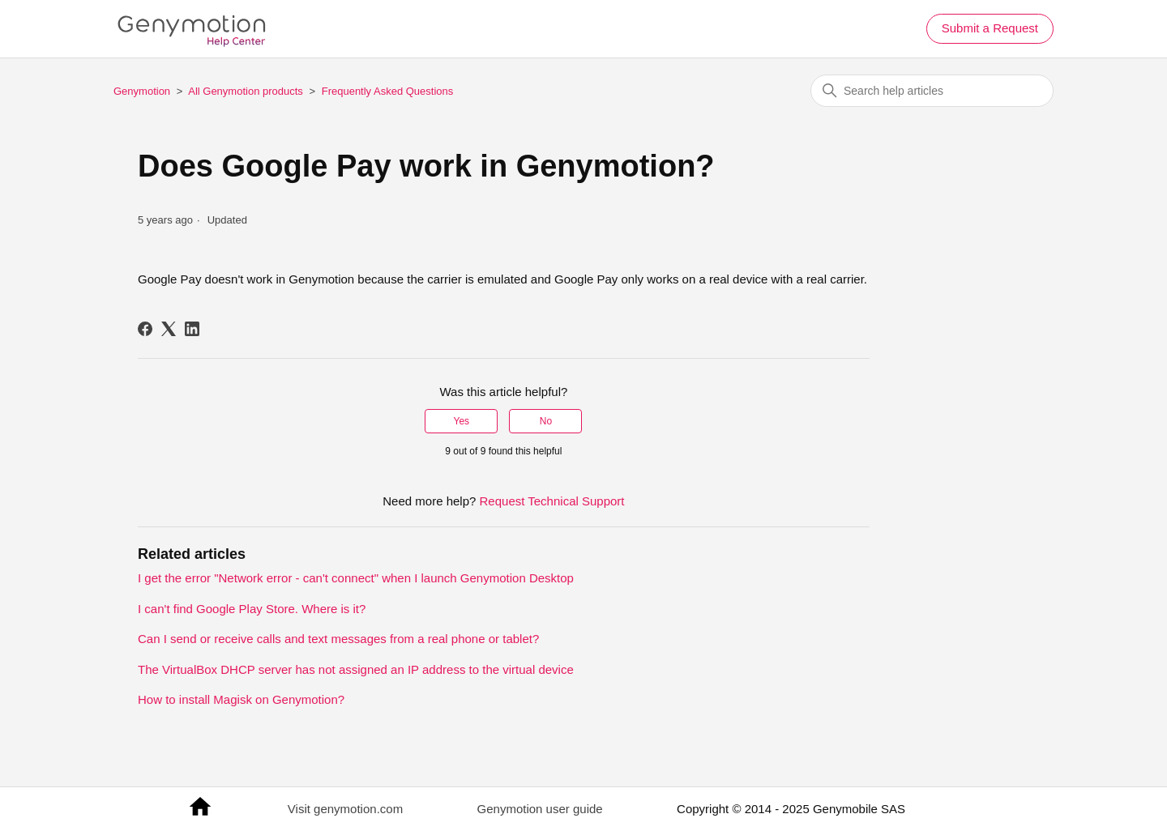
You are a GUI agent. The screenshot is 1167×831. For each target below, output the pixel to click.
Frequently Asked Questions (388, 91)
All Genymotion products (245, 91)
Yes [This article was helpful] (462, 421)
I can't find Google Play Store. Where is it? (251, 609)
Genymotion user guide (540, 809)
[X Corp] (168, 329)
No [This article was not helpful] (546, 421)
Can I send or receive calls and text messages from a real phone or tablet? (338, 639)
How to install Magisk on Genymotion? (241, 699)
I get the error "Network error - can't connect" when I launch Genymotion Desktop (356, 578)
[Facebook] (145, 329)
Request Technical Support (552, 501)
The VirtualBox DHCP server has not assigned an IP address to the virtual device (356, 669)
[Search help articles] (932, 91)
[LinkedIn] (192, 329)
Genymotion (141, 91)
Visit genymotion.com (345, 809)
